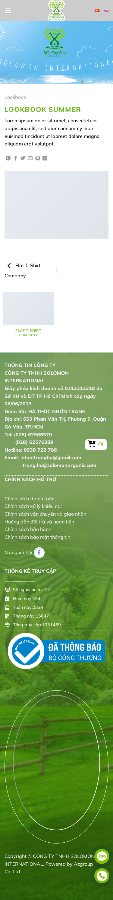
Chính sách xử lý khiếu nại (33, 506)
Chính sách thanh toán (30, 499)
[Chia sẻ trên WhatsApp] (8, 158)
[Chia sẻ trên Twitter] (22, 158)
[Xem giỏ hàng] (96, 444)
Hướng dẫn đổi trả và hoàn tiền (39, 522)
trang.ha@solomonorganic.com (50, 465)
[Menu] (8, 10)
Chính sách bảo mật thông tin (37, 537)
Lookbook (15, 97)
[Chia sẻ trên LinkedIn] (44, 158)
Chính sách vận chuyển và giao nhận (45, 514)
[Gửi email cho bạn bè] (30, 158)
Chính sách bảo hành (28, 529)
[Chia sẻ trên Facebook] (15, 158)
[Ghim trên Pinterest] (37, 158)
